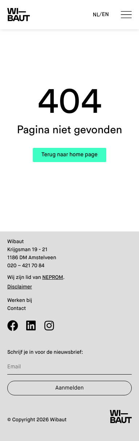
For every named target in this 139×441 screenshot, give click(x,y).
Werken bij (19, 300)
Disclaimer (19, 287)
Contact (16, 308)
